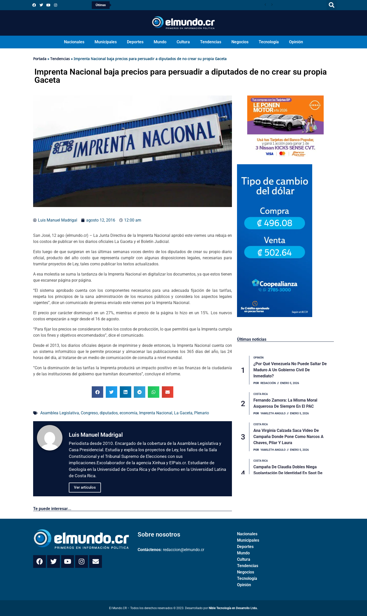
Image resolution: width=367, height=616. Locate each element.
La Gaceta (183, 412)
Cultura (183, 41)
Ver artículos (85, 487)
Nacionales (74, 41)
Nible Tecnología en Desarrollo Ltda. (233, 608)
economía (128, 412)
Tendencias (210, 41)
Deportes (135, 41)
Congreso (89, 412)
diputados (109, 412)
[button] (331, 5)
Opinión (296, 41)
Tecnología (269, 41)
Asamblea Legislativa (59, 412)
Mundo (160, 41)
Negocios (239, 41)
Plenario (201, 412)
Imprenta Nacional (155, 412)
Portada (39, 58)
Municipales (106, 41)
